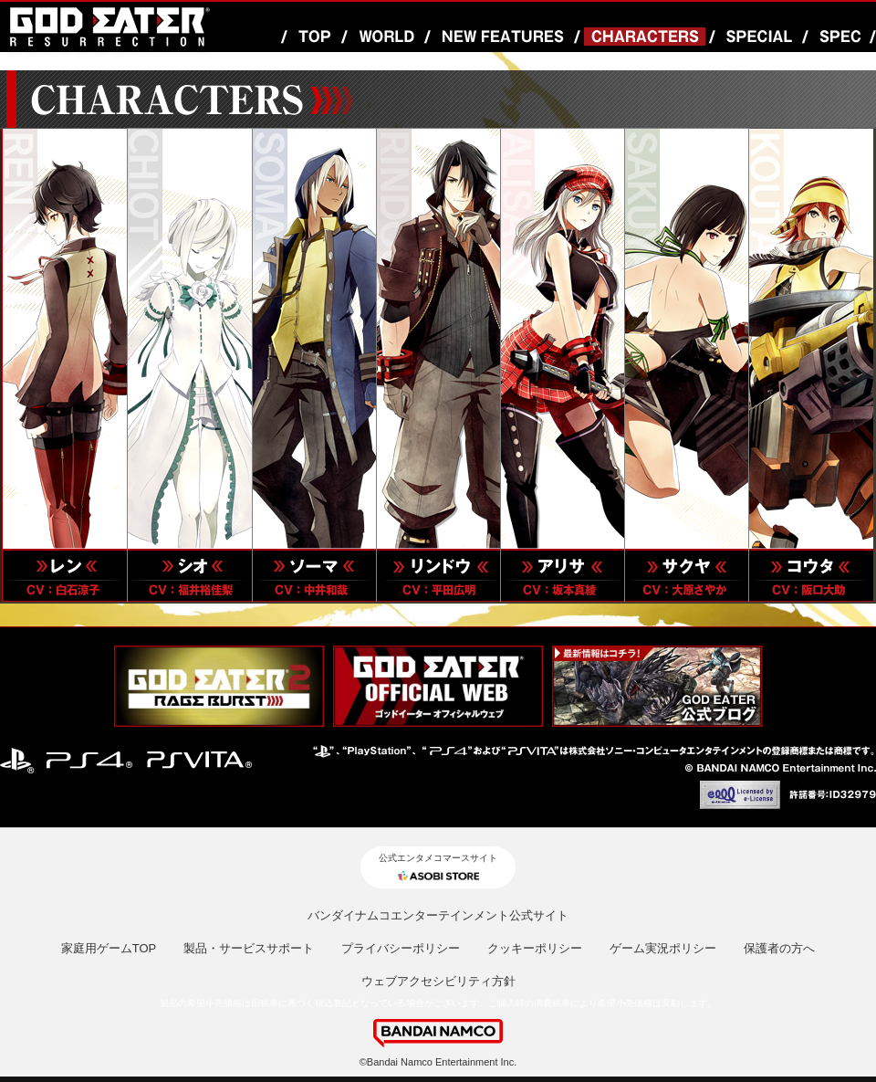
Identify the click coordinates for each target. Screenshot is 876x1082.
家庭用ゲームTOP (109, 948)
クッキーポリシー (534, 948)
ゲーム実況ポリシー (663, 948)
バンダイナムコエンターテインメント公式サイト (438, 915)
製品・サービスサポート (248, 948)
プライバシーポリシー (400, 948)
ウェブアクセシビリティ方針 (438, 981)
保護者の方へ (779, 948)
